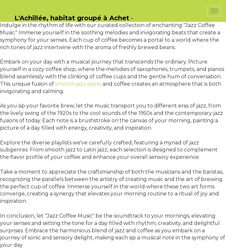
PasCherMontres (159, 3)
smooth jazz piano (78, 84)
